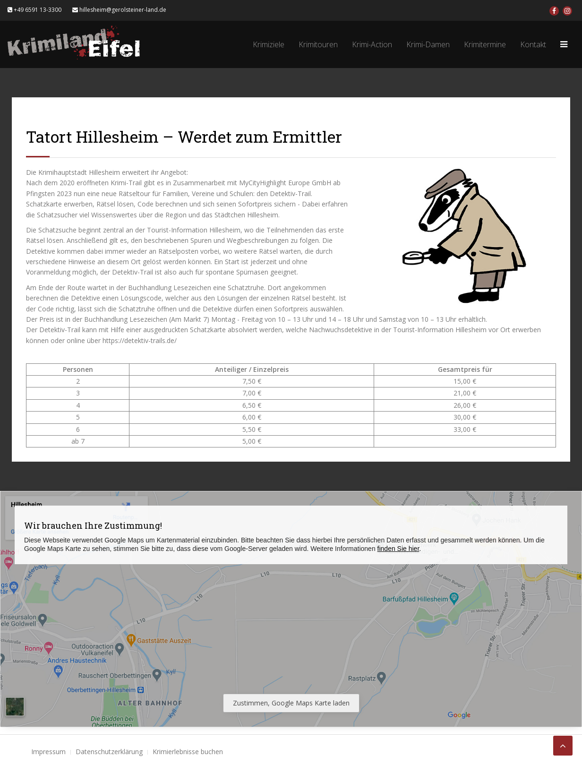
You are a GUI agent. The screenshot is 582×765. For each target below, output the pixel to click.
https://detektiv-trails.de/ (140, 340)
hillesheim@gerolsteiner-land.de (119, 10)
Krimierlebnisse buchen (188, 751)
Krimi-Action (372, 44)
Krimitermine (485, 44)
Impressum (48, 751)
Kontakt (533, 44)
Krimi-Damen (428, 44)
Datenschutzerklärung (109, 751)
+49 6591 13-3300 (34, 10)
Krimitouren (318, 44)
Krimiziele (268, 44)
